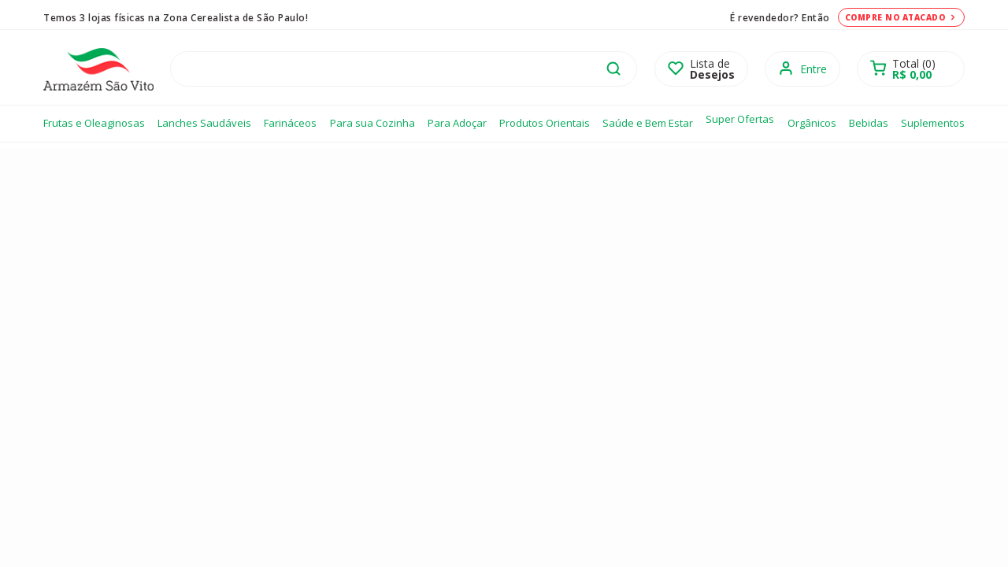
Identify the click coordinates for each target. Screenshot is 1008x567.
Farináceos (290, 123)
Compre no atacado (901, 17)
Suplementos (933, 123)
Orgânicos (812, 123)
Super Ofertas (740, 119)
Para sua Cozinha (372, 123)
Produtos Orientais (544, 123)
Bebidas (868, 123)
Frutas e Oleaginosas (94, 123)
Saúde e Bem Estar (647, 123)
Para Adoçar (457, 123)
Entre (813, 68)
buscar (613, 68)
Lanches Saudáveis (204, 123)
